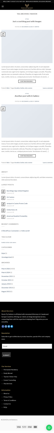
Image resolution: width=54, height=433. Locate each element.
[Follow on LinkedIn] (11, 326)
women (30, 88)
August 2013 (5, 291)
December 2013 (7, 288)
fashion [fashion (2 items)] (8, 242)
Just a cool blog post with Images (27, 21)
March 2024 (5, 272)
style (26, 88)
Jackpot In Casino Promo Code (17, 203)
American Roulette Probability (17, 216)
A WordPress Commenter (10, 231)
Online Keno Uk (12, 210)
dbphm (37, 26)
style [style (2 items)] (11, 242)
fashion (22, 88)
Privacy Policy (8, 397)
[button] (49, 428)
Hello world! (25, 231)
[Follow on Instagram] (6, 326)
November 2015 (7, 276)
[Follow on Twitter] (8, 326)
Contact (6, 404)
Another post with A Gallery (27, 96)
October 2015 (6, 280)
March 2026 (5, 269)
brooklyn (17, 88)
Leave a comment (48, 88)
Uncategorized (6, 257)
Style (27, 19)
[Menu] (2, 6)
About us (6, 393)
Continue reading (27, 81)
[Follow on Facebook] (3, 326)
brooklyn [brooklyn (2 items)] (3, 242)
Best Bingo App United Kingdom (18, 191)
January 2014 (6, 284)
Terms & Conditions (10, 400)
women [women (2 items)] (14, 242)
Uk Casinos (10, 197)
